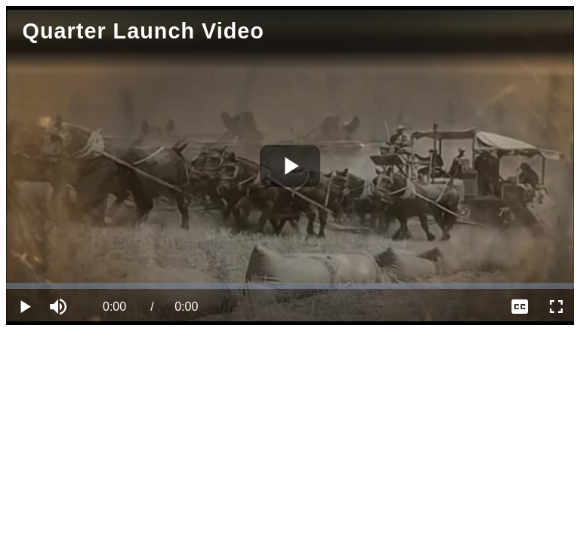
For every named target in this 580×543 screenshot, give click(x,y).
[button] (60, 307)
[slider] (290, 286)
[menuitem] (519, 307)
